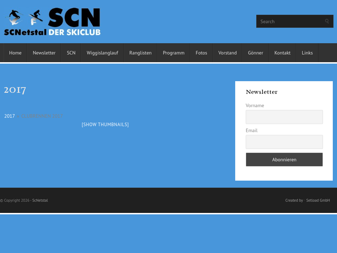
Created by (294, 200)
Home (15, 53)
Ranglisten (141, 53)
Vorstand (227, 53)
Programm (174, 53)
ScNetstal (40, 200)
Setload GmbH (318, 200)
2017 (9, 116)
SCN (71, 53)
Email (252, 130)
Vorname (255, 105)
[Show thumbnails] (105, 125)
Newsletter (44, 53)
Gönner (255, 53)
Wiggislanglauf (102, 53)
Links (307, 53)
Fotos (201, 53)
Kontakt (283, 53)
